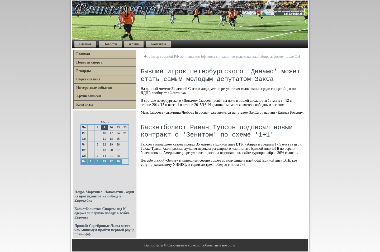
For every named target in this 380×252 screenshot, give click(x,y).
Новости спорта (89, 62)
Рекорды (83, 71)
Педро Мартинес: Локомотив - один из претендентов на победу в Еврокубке (104, 196)
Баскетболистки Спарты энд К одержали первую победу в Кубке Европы (102, 213)
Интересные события (94, 88)
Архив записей (88, 96)
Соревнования (88, 79)
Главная (85, 44)
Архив (134, 44)
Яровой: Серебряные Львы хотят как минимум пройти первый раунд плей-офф (104, 230)
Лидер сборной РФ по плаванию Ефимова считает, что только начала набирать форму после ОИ (224, 57)
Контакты (158, 44)
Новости (110, 44)
